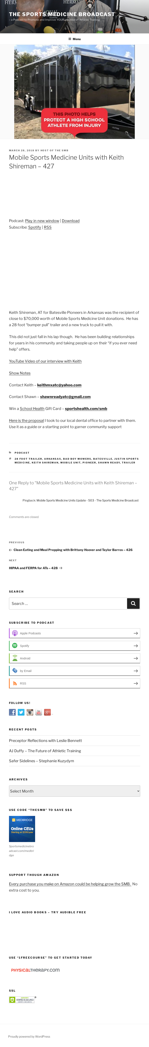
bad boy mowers (77, 458)
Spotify (34, 227)
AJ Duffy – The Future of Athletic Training (45, 751)
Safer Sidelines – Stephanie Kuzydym (41, 761)
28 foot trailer (28, 458)
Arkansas (52, 458)
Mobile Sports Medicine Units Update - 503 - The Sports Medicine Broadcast (88, 500)
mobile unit (70, 462)
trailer (128, 462)
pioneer (89, 462)
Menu (74, 39)
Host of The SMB (55, 150)
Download (71, 221)
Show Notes (20, 373)
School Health (32, 408)
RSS (48, 227)
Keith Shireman (45, 462)
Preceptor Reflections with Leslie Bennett (45, 740)
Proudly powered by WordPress (29, 1036)
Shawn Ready (109, 462)
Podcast (22, 452)
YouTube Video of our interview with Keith (45, 361)
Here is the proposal (26, 420)
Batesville (102, 458)
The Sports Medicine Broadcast (62, 14)
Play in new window (42, 221)
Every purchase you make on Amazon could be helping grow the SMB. (70, 884)
